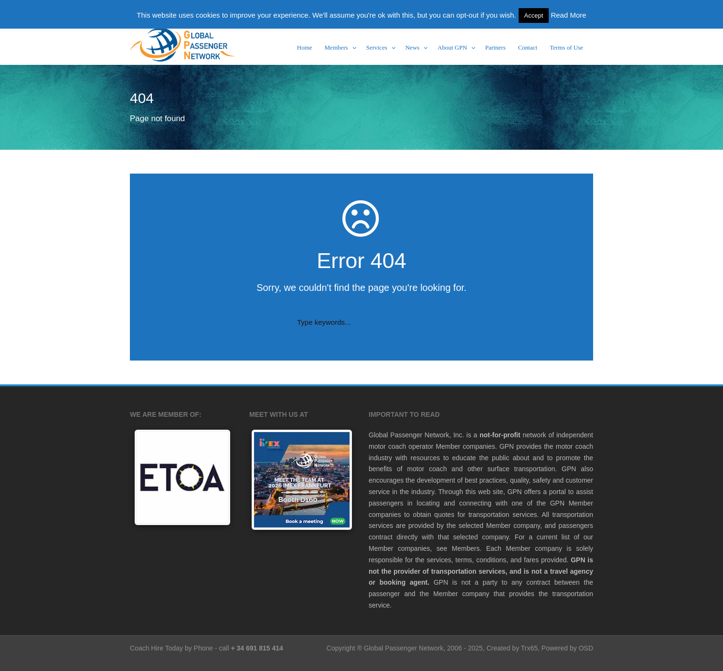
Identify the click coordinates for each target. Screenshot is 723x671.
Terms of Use (566, 47)
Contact (527, 47)
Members (336, 47)
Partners (495, 47)
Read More (568, 15)
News (412, 47)
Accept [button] (533, 15)
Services (376, 47)
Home (304, 47)
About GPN (452, 47)
